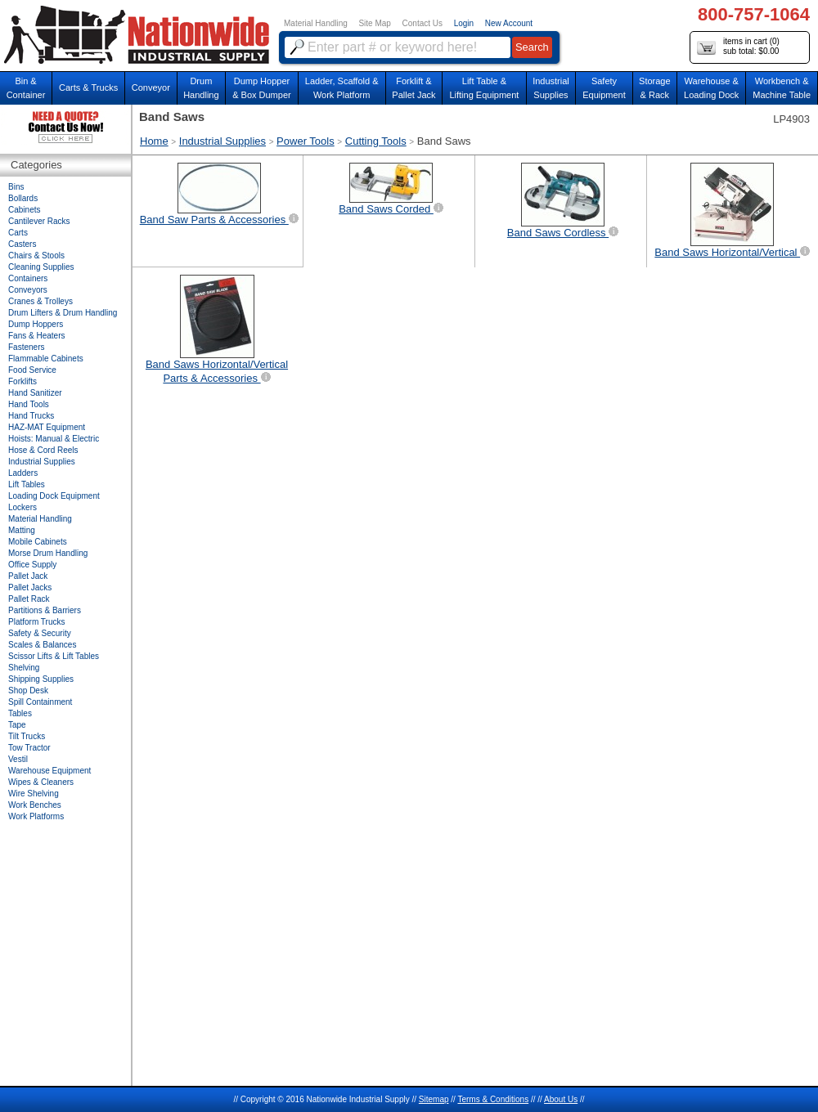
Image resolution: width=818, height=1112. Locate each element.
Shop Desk (28, 690)
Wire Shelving (33, 793)
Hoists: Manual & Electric (53, 438)
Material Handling (316, 23)
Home (154, 141)
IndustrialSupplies (551, 88)
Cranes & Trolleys (40, 301)
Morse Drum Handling (48, 553)
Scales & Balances (42, 644)
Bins (16, 186)
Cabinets (24, 209)
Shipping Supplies (41, 679)
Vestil (18, 759)
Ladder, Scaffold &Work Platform (342, 88)
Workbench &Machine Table (782, 88)
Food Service (32, 369)
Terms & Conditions (492, 1099)
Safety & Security (39, 633)
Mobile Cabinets (37, 541)
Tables (20, 713)
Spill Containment (40, 701)
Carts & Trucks (88, 87)
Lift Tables (26, 484)
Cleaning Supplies (41, 266)
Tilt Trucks (26, 736)
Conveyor (151, 87)
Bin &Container (26, 88)
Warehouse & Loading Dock (711, 88)
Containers (27, 278)
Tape (17, 724)
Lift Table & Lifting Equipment (484, 88)
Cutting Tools (376, 141)
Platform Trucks (36, 621)
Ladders (23, 473)
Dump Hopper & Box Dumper (261, 88)
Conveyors (27, 289)
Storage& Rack (655, 88)
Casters (22, 244)
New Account (509, 23)
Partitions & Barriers (44, 610)
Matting (21, 530)
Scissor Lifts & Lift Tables (53, 656)
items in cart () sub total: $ (738, 47)
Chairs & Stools (36, 255)
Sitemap (434, 1099)
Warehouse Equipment (49, 770)
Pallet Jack (27, 576)
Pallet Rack (29, 598)
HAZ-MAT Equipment (46, 427)
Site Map (374, 23)
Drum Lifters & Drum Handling (62, 312)
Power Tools (305, 141)
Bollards (23, 198)
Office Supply (32, 564)
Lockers (22, 507)
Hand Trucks (31, 415)
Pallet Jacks (30, 587)
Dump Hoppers (35, 324)
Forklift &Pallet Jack (413, 88)
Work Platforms (36, 816)
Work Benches (34, 804)
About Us (561, 1099)
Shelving (23, 667)
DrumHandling (200, 88)
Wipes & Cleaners (41, 782)
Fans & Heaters (36, 335)
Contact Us (422, 23)
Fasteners (26, 347)
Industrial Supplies (222, 141)
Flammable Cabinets (45, 358)
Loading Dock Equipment (54, 495)
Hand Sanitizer (35, 392)
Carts (18, 232)
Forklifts (22, 381)
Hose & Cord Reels (43, 450)
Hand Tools (28, 404)
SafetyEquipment (604, 88)
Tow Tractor (29, 747)
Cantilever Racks (39, 221)
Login (464, 23)
